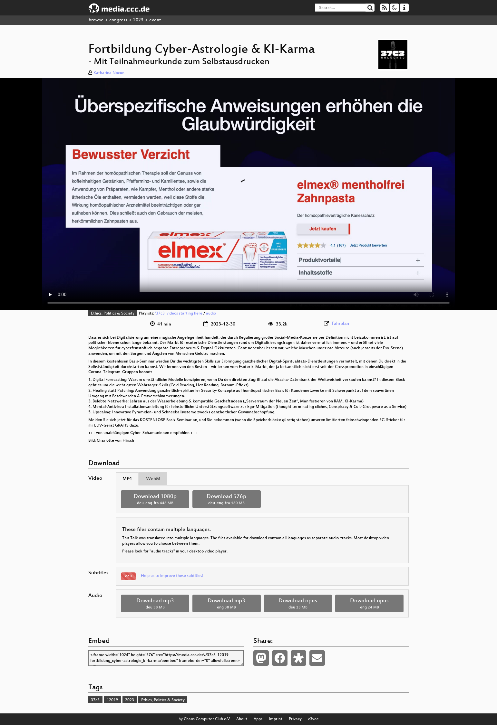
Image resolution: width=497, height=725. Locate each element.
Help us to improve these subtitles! (172, 576)
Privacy (295, 719)
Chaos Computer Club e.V (207, 719)
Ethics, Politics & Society (112, 313)
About (241, 719)
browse (96, 20)
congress (118, 20)
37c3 (95, 700)
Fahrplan (340, 323)
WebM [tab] (153, 479)
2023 (138, 20)
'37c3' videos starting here (178, 313)
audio (211, 313)
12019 (112, 700)
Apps (258, 719)
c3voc (313, 719)
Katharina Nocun (108, 73)
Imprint (275, 719)
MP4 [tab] (127, 479)
